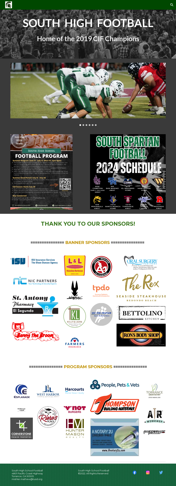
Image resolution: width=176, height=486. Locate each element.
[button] (172, 5)
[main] (88, 29)
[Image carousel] (88, 94)
